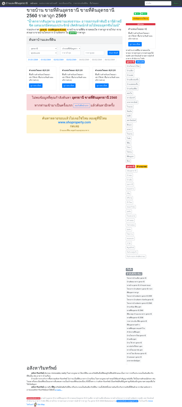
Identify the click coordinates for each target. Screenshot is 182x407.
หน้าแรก (34, 3)
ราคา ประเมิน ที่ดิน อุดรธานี (137, 321)
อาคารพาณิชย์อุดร (133, 361)
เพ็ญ (128, 193)
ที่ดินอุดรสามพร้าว (133, 325)
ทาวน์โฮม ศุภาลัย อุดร (135, 350)
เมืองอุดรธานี (131, 171)
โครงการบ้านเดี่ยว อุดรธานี (136, 278)
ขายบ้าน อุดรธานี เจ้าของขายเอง (139, 285)
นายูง (129, 243)
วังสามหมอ (131, 225)
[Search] (158, 3)
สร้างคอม (130, 220)
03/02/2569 (71, 60)
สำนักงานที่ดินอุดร (133, 332)
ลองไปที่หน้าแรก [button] (81, 105)
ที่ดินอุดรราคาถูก (133, 292)
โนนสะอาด (131, 216)
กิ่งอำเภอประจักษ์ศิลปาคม (136, 256)
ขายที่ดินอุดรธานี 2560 (135, 310)
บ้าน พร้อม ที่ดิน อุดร (134, 307)
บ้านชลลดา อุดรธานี (134, 357)
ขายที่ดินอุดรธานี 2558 (135, 318)
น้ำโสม (129, 202)
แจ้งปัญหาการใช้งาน (140, 18)
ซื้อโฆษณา (94, 3)
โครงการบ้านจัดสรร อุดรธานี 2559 (139, 296)
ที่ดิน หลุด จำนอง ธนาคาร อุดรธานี (139, 314)
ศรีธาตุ (129, 198)
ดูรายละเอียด (36, 85)
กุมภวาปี (130, 184)
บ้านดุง (129, 175)
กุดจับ (129, 211)
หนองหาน (130, 189)
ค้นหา (176, 3)
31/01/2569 (33, 60)
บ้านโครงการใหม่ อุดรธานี (136, 335)
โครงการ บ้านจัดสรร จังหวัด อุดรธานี (140, 300)
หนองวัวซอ (131, 207)
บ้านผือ (129, 180)
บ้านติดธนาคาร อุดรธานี (136, 282)
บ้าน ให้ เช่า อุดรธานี (134, 343)
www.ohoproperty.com (74, 122)
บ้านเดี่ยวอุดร (131, 339)
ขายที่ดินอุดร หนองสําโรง (136, 328)
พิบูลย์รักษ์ (130, 247)
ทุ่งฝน (129, 229)
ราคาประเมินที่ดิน (80, 3)
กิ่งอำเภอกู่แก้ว (132, 252)
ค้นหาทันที (113, 53)
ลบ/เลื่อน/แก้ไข (65, 3)
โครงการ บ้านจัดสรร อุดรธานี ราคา (139, 289)
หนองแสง (130, 238)
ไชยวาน (130, 234)
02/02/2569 (58, 60)
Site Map (41, 404)
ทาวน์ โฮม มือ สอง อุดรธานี (136, 353)
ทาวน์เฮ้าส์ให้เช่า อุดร (134, 346)
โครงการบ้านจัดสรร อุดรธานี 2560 (139, 303)
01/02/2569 (46, 60)
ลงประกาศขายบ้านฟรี (48, 3)
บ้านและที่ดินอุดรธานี (15, 3)
